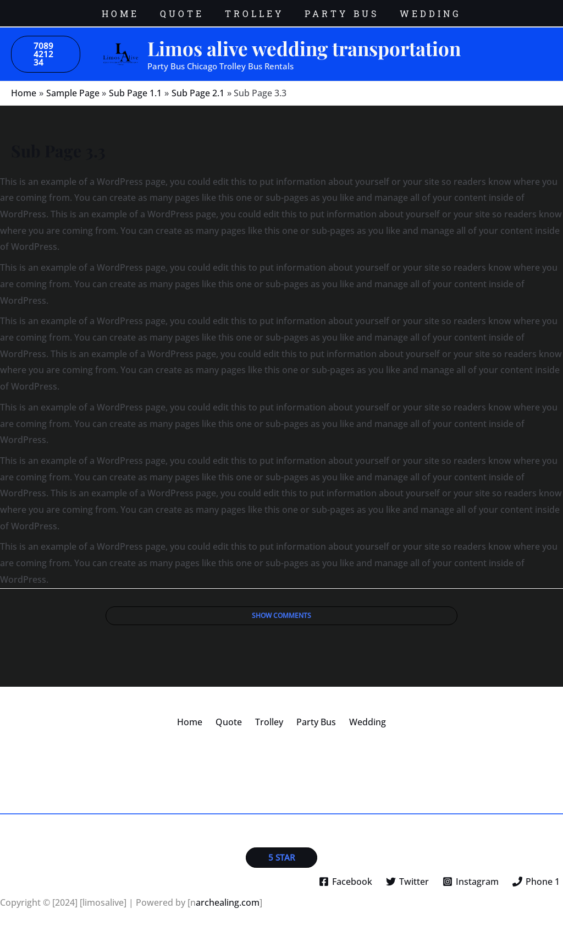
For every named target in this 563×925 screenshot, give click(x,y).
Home (198, 714)
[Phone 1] (536, 874)
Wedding (358, 714)
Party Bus (312, 714)
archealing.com (228, 895)
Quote (233, 714)
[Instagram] (470, 874)
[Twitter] (408, 874)
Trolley (269, 714)
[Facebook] (346, 874)
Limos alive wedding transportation (304, 40)
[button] (45, 46)
